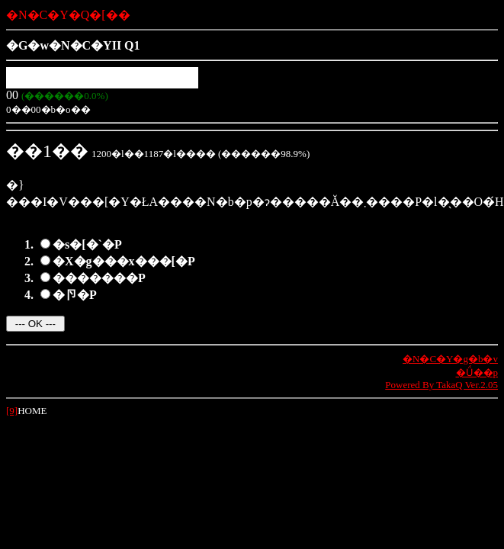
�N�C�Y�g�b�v (450, 358)
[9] (12, 410)
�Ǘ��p (477, 372)
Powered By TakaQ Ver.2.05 (441, 384)
